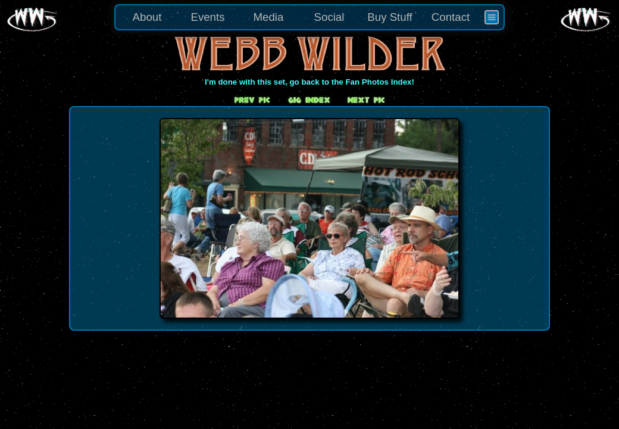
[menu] (309, 17)
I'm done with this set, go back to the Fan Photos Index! (309, 81)
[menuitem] (491, 17)
